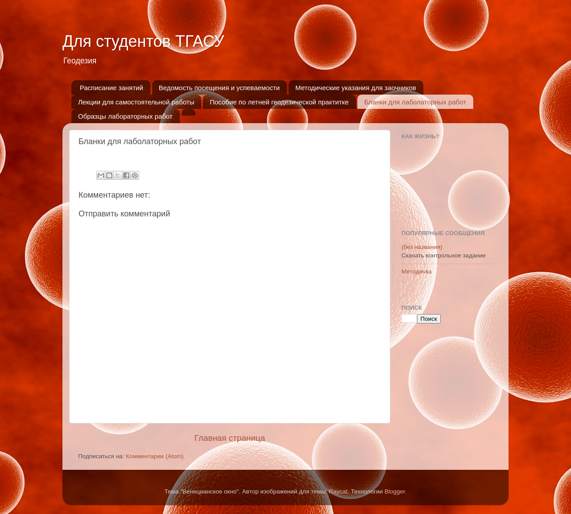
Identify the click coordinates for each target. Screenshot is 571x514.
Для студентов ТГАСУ (143, 41)
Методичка (416, 271)
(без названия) (422, 247)
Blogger (395, 491)
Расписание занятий (111, 87)
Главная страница (229, 438)
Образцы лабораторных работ (125, 116)
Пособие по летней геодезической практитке (279, 102)
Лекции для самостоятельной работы (136, 102)
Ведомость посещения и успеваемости (219, 87)
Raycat (338, 491)
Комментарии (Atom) (154, 456)
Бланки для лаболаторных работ (415, 102)
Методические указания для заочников (355, 87)
